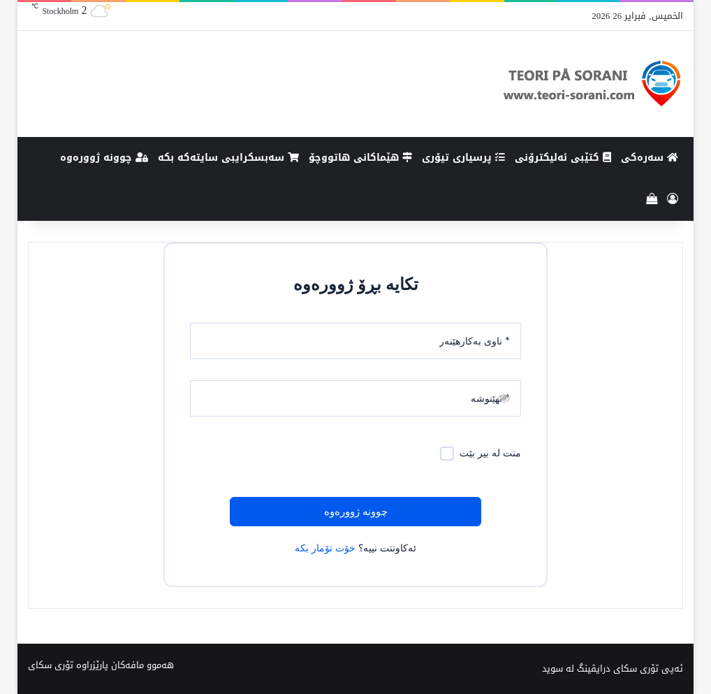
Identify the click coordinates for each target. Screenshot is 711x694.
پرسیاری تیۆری (463, 157)
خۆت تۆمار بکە (325, 548)
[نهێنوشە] (355, 398)
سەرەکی (649, 157)
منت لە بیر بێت (490, 453)
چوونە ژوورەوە (104, 157)
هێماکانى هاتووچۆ (360, 157)
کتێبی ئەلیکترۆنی (563, 157)
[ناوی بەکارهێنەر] (355, 341)
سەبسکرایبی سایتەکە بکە (228, 157)
